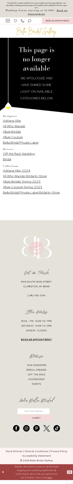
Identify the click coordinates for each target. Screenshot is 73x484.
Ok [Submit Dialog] (69, 475)
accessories (36, 380)
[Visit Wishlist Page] (15, 22)
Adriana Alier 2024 (16, 172)
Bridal (7, 161)
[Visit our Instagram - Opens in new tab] (26, 432)
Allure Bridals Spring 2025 (21, 183)
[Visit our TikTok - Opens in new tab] (57, 432)
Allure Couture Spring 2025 (22, 188)
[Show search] (29, 22)
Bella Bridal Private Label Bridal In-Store (31, 194)
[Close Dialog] (3, 476)
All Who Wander (14, 128)
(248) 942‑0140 (36, 297)
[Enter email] (36, 413)
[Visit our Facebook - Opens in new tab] (16, 432)
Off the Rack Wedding (19, 155)
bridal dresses (36, 371)
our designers (36, 366)
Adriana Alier (12, 122)
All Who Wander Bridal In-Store (25, 177)
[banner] (37, 34)
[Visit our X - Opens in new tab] (46, 432)
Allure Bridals (12, 133)
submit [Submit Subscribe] (36, 421)
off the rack (36, 376)
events (36, 385)
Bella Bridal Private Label (20, 144)
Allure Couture (13, 139)
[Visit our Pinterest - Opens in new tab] (36, 432)
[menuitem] (8, 22)
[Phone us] (22, 22)
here (49, 481)
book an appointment (36, 341)
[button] (8, 22)
